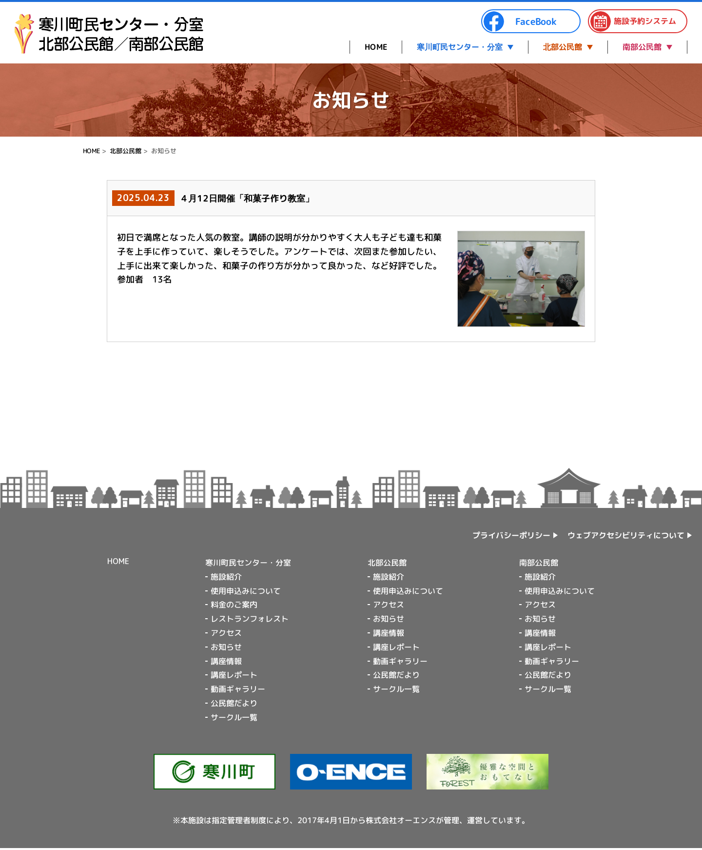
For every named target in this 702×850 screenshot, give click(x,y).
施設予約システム (633, 21)
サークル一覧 (234, 717)
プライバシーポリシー (511, 535)
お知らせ (226, 647)
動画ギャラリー (238, 689)
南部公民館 (642, 46)
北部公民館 (562, 46)
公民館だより (234, 703)
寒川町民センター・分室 (460, 46)
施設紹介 (226, 576)
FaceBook (519, 21)
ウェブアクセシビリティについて (625, 535)
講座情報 (226, 661)
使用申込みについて (246, 591)
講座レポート (234, 674)
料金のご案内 (234, 604)
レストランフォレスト (250, 618)
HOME (376, 46)
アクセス (226, 632)
